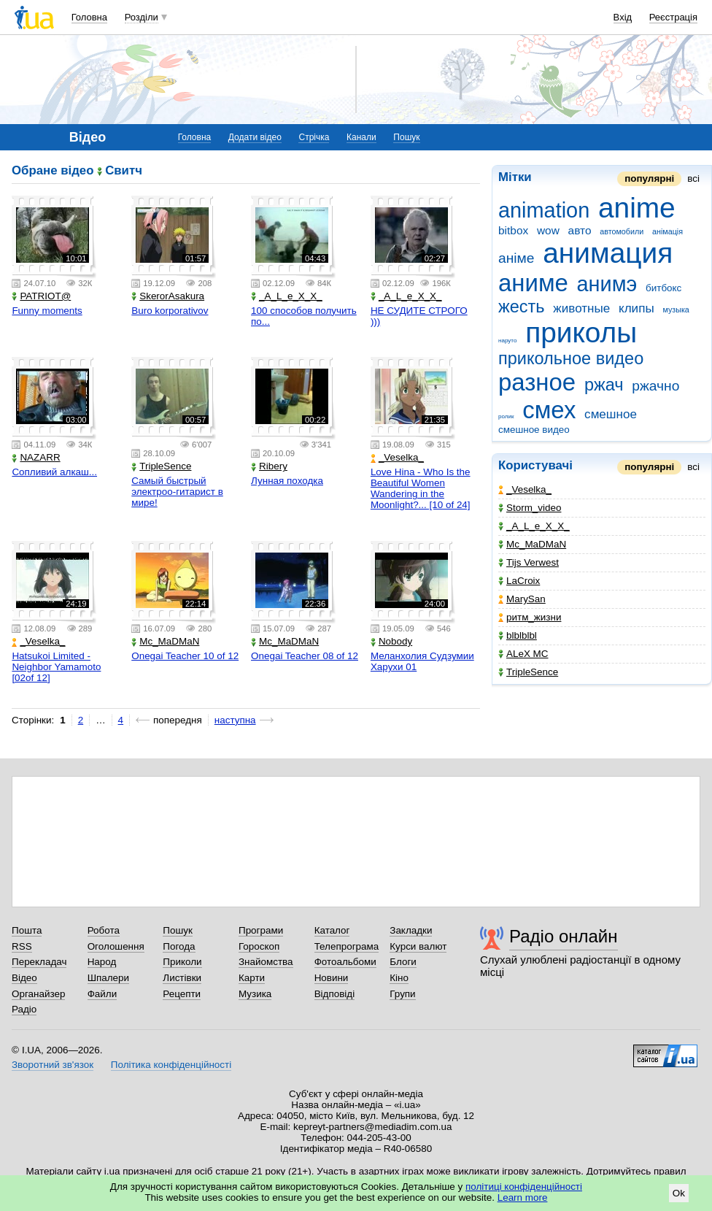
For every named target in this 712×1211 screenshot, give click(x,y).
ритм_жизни (529, 617)
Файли (102, 993)
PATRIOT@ (41, 296)
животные (581, 308)
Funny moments (47, 310)
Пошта (27, 930)
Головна (89, 17)
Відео (24, 977)
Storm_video (529, 507)
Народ (102, 961)
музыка (675, 309)
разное (537, 382)
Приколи (182, 961)
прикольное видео (570, 358)
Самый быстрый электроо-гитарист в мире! (177, 491)
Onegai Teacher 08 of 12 (304, 655)
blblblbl (517, 635)
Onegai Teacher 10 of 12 (185, 655)
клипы (636, 308)
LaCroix (519, 580)
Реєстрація (673, 17)
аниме (533, 282)
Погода (179, 946)
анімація (667, 231)
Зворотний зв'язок (52, 1064)
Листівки (182, 977)
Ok (679, 1193)
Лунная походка (287, 480)
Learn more (523, 1197)
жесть (521, 306)
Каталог (332, 930)
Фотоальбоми (345, 961)
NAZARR (36, 457)
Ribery (269, 466)
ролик (506, 416)
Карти (252, 977)
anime (637, 207)
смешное (610, 414)
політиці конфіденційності (523, 1186)
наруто (507, 340)
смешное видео (534, 429)
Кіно (399, 977)
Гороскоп (259, 946)
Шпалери (108, 977)
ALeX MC (523, 653)
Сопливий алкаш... (54, 471)
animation (543, 210)
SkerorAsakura (167, 296)
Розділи (141, 17)
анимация (608, 253)
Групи (402, 993)
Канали (361, 137)
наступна (235, 720)
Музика (255, 993)
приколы (581, 332)
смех (549, 409)
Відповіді (334, 993)
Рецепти (182, 993)
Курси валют (418, 946)
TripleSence (528, 671)
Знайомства (266, 961)
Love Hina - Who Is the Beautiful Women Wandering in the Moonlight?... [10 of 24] (421, 488)
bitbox (513, 230)
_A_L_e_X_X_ (534, 525)
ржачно (655, 385)
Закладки (411, 930)
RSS (22, 946)
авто (580, 230)
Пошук (406, 137)
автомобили (621, 231)
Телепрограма (346, 946)
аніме (516, 258)
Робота (104, 930)
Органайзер (38, 993)
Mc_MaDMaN (532, 544)
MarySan (522, 598)
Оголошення (116, 946)
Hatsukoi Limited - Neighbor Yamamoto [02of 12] (56, 666)
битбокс (663, 287)
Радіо (24, 1009)
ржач (604, 384)
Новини (331, 977)
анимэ (607, 284)
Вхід (623, 17)
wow (548, 230)
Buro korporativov (169, 310)
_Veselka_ (525, 489)
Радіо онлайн (563, 936)
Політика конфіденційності (171, 1064)
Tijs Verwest (528, 562)
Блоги (403, 961)
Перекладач (39, 961)
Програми (261, 930)
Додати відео (255, 137)
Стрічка (313, 137)
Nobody (391, 641)
